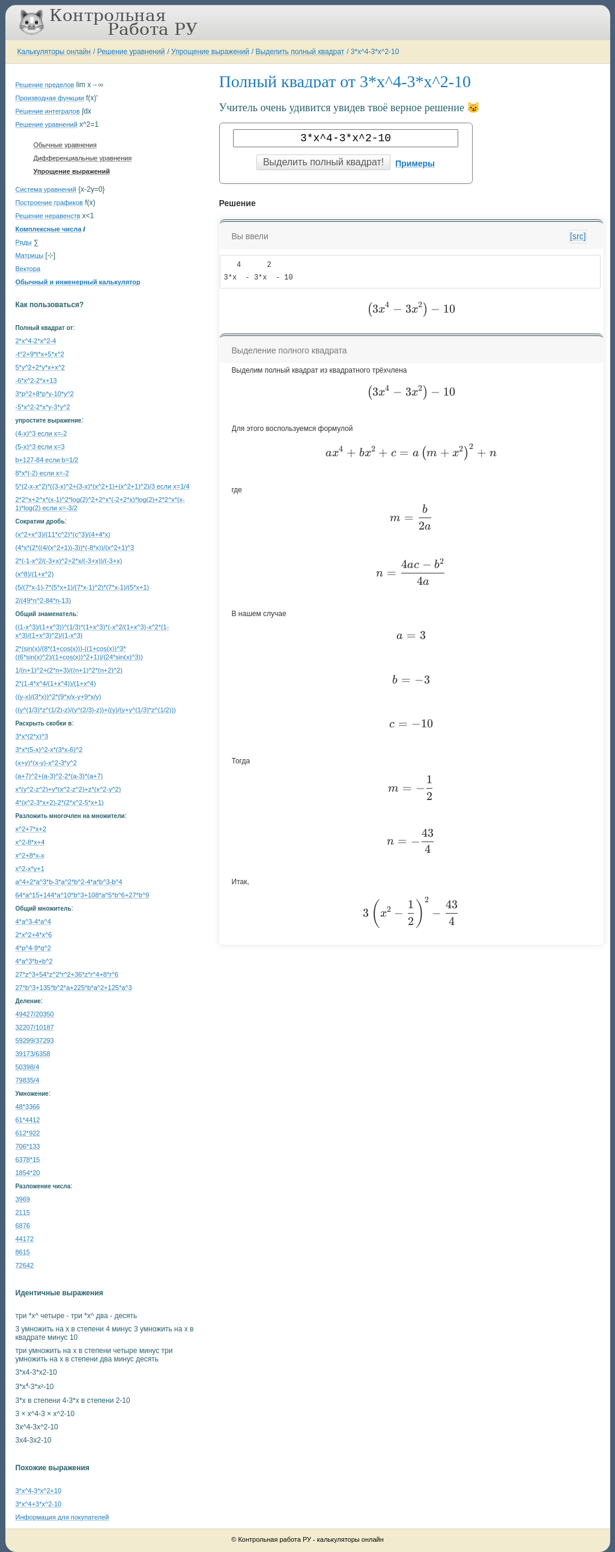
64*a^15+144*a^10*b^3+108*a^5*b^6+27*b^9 (83, 895)
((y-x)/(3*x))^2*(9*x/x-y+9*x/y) (58, 696)
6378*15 (28, 1159)
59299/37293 (35, 1040)
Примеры (415, 163)
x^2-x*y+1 (30, 868)
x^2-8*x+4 (30, 842)
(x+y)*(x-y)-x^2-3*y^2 (46, 762)
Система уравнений (46, 189)
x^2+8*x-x (30, 855)
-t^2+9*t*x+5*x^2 (40, 354)
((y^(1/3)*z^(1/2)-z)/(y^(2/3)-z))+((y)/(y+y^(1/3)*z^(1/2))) (96, 709)
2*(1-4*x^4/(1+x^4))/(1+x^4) (56, 683)
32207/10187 (35, 1027)
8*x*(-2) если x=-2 (42, 473)
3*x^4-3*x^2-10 (375, 51)
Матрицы (30, 255)
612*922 (28, 1133)
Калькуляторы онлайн (54, 51)
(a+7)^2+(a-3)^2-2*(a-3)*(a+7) (59, 776)
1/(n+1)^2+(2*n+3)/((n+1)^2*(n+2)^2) (69, 670)
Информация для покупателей (62, 1517)
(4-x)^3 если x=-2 (41, 433)
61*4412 (28, 1119)
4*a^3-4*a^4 (33, 921)
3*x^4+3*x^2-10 (39, 1504)
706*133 (28, 1146)
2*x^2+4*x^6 (34, 934)
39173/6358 (33, 1053)
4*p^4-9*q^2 (33, 948)
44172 (25, 1238)
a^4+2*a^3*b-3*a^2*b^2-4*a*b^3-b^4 (69, 881)
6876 (23, 1225)
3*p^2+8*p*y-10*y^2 (45, 393)
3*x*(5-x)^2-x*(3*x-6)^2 (49, 749)
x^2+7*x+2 (31, 829)
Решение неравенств (48, 215)
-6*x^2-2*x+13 (36, 380)
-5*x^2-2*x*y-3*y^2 (43, 407)
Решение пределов (45, 84)
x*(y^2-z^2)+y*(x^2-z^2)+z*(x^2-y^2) (68, 789)
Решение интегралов (48, 111)
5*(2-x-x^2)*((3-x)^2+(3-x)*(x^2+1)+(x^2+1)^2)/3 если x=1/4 (103, 486)
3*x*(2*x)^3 (32, 736)
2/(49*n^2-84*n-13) (43, 600)
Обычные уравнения (65, 144)
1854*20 (28, 1172)
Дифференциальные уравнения (83, 158)
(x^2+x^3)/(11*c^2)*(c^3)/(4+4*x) (63, 534)
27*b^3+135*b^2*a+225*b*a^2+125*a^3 (74, 987)
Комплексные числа (49, 229)
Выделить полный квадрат (300, 51)
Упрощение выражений (210, 51)
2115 (23, 1212)
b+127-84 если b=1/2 (47, 459)
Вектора (28, 268)
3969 (23, 1199)
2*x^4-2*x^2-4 (36, 340)
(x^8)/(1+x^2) (35, 574)
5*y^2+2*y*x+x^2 (40, 367)
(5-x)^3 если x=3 (40, 446)
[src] (578, 236)
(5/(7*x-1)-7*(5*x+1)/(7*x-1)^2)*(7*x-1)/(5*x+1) (83, 587)
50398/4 (28, 1067)
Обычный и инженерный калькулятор (78, 282)
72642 (25, 1265)
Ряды (24, 242)
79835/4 (28, 1080)
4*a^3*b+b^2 (34, 961)
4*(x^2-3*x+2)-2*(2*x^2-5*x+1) (60, 802)
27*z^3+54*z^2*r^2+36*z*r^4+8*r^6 (67, 974)
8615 (23, 1252)
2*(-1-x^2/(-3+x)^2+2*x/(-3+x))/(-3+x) (69, 560)
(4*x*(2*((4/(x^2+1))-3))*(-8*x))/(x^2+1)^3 (75, 547)
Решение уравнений (131, 51)
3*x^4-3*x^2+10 (39, 1490)
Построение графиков (49, 202)
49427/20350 (35, 1014)
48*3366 (28, 1106)
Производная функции (50, 98)
